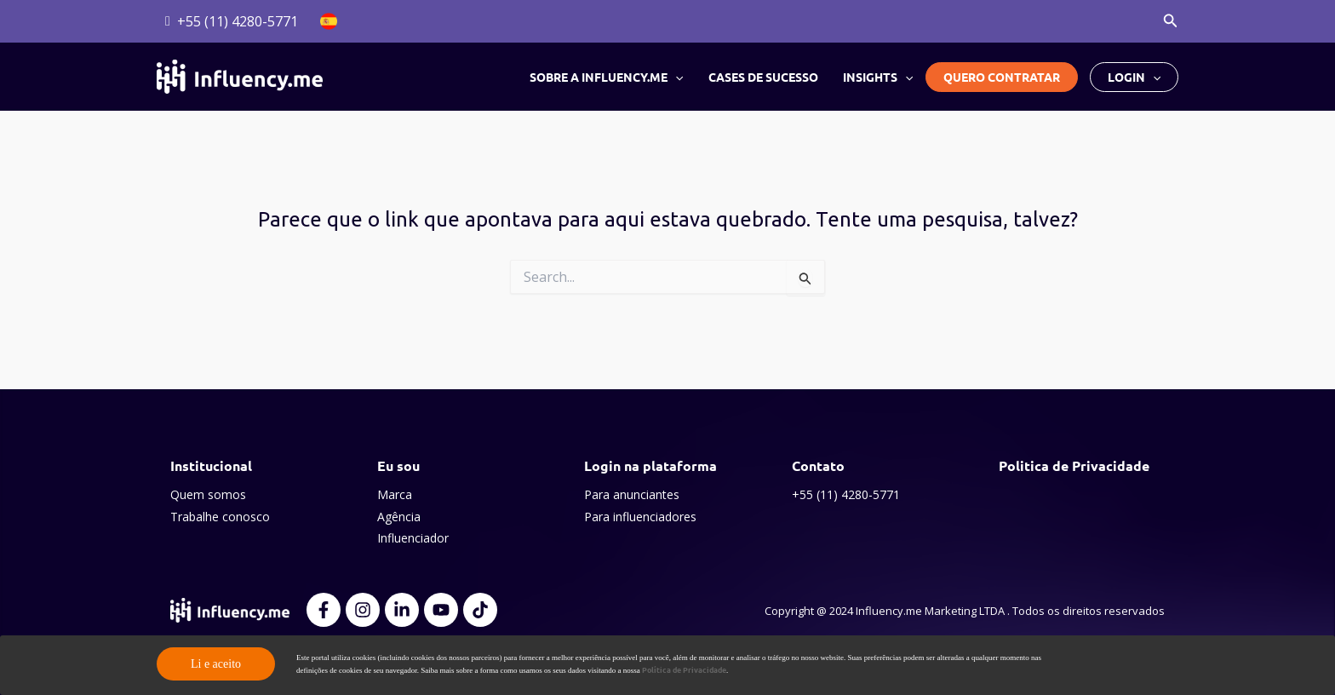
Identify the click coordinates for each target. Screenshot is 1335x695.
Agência (399, 516)
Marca (394, 494)
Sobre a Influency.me (608, 77)
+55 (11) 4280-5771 (846, 494)
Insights (878, 77)
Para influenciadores (640, 516)
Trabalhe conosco (220, 516)
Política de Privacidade (684, 669)
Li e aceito (216, 664)
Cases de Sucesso (764, 76)
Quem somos (208, 494)
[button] (1170, 21)
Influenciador (413, 538)
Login (1134, 77)
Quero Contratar (1001, 76)
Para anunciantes (631, 494)
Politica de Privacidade (1074, 465)
